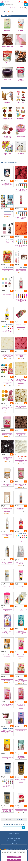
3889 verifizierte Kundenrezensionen (19, 849)
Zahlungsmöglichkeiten (14, 838)
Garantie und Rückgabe (14, 841)
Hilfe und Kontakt (14, 833)
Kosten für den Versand (14, 836)
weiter (19, 819)
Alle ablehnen (14, 859)
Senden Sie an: (20, 2)
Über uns (14, 843)
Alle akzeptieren (14, 856)
